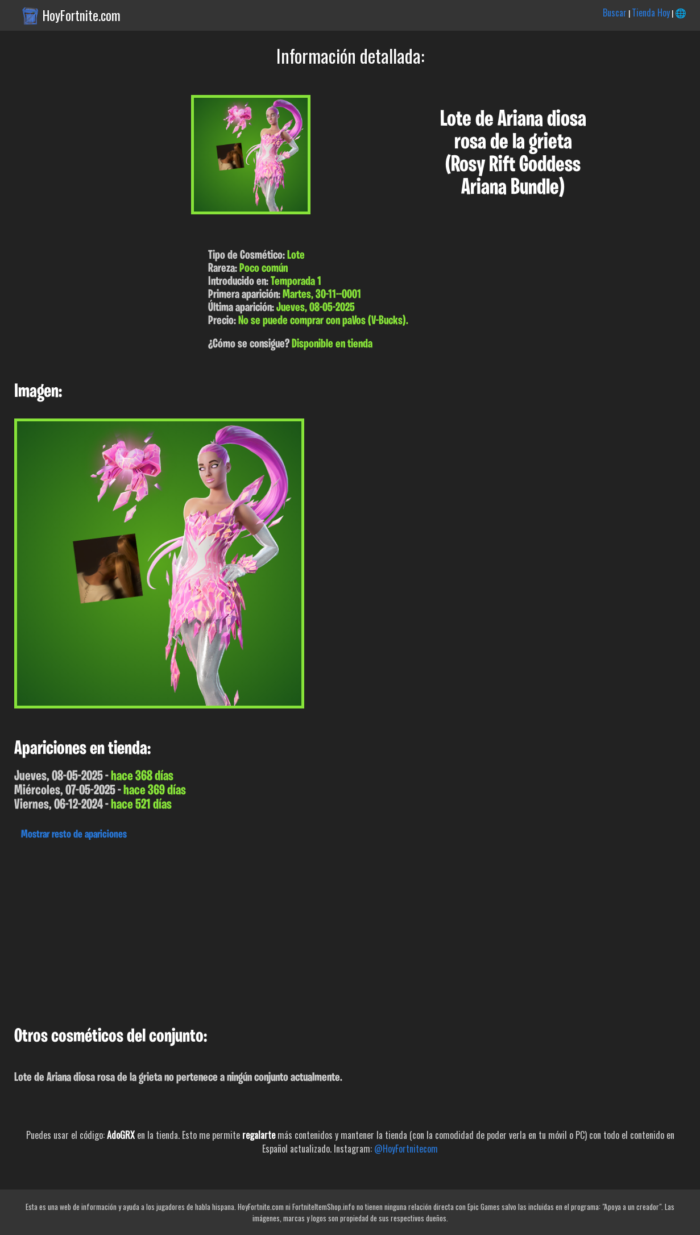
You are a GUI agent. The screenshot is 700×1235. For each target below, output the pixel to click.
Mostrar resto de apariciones (74, 834)
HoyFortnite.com (82, 15)
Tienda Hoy (651, 12)
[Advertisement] (341, 930)
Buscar (615, 12)
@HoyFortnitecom (406, 1148)
